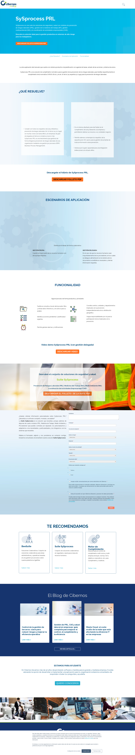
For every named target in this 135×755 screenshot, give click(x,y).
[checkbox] (92, 436)
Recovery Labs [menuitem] (24, 723)
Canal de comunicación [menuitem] (51, 718)
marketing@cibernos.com (73, 716)
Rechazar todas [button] (97, 751)
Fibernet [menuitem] (22, 716)
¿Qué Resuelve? (55, 56)
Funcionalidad (84, 56)
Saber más (26, 533)
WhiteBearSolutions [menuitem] (26, 725)
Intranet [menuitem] (47, 716)
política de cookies (89, 738)
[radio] (92, 434)
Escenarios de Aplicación (70, 56)
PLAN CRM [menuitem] (47, 713)
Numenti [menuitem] (22, 720)
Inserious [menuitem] (22, 718)
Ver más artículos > (67, 614)
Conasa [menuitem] (21, 713)
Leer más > (26, 605)
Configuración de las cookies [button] (74, 751)
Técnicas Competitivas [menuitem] (27, 728)
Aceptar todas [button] (86, 751)
